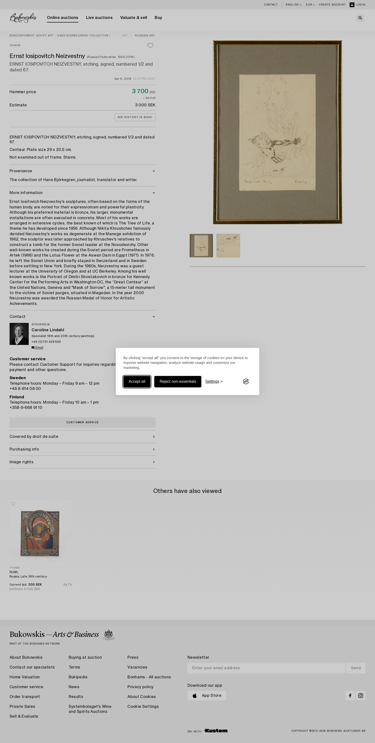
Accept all (137, 381)
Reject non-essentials (178, 381)
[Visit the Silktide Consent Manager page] (246, 381)
